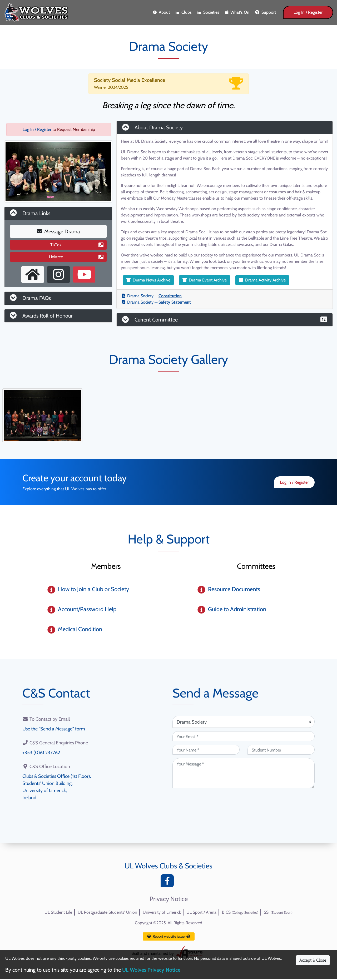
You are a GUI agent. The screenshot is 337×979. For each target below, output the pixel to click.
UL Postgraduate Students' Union (107, 912)
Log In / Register (308, 12)
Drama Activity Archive (262, 280)
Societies (208, 12)
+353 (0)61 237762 (41, 752)
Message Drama (58, 231)
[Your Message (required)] (243, 773)
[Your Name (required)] (206, 750)
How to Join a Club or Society (93, 589)
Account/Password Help (87, 609)
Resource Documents (234, 589)
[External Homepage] (32, 274)
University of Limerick (162, 912)
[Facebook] (168, 882)
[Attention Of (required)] (243, 722)
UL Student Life (58, 912)
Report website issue (168, 936)
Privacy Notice (169, 899)
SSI (278, 912)
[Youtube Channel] (84, 274)
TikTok (76, 244)
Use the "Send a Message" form (53, 729)
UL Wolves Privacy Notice (151, 970)
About (161, 12)
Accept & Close (312, 960)
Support (265, 12)
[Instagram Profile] (58, 274)
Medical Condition (80, 629)
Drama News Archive (148, 280)
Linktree (76, 256)
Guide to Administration (237, 609)
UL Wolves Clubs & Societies (168, 865)
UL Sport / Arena (201, 912)
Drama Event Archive (204, 280)
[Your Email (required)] (243, 736)
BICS (240, 912)
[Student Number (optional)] (281, 750)
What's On (237, 12)
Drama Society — (152, 295)
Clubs (184, 12)
